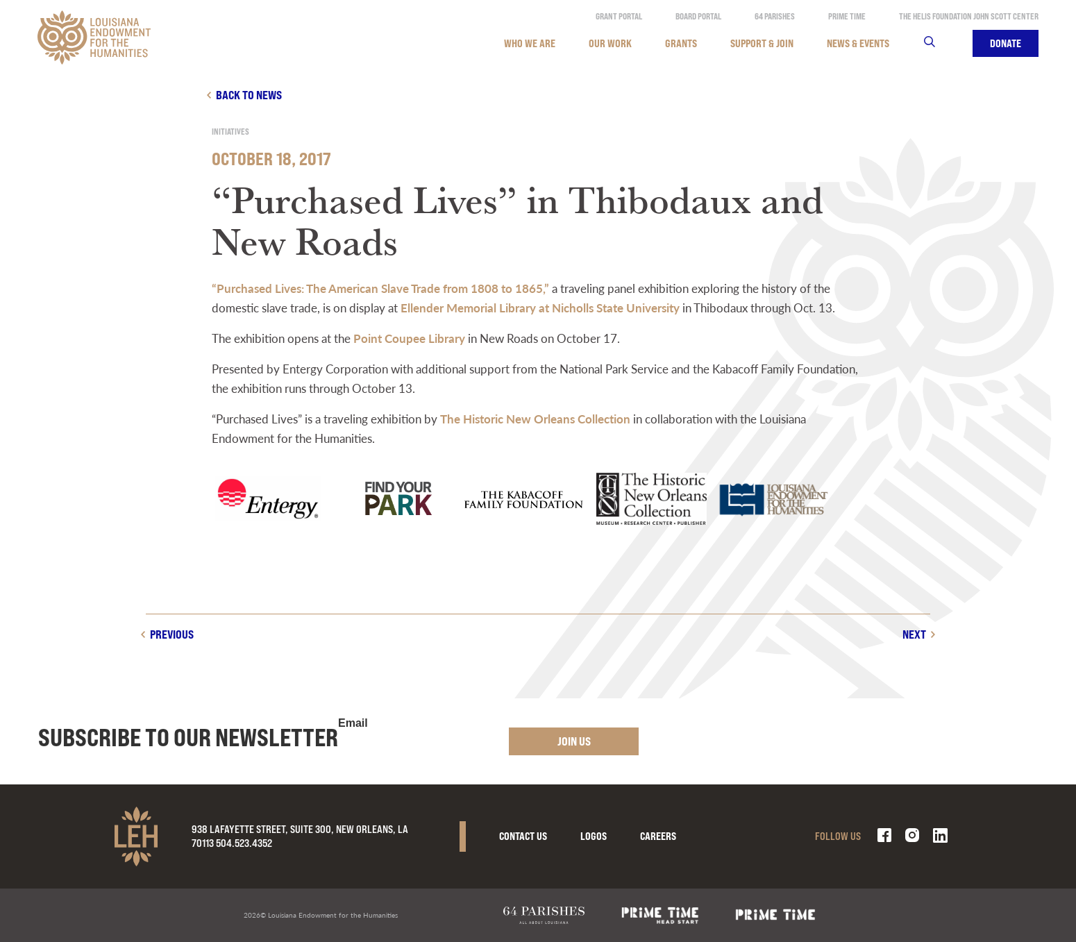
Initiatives (230, 131)
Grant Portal (619, 16)
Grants (681, 43)
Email (353, 723)
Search (938, 43)
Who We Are (529, 43)
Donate (1005, 43)
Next (914, 634)
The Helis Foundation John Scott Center (969, 16)
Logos (593, 836)
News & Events (858, 43)
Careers (658, 836)
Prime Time (847, 16)
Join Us (574, 741)
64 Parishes (775, 16)
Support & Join (761, 43)
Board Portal (698, 16)
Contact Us (523, 836)
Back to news (249, 94)
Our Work (610, 43)
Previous (172, 634)
